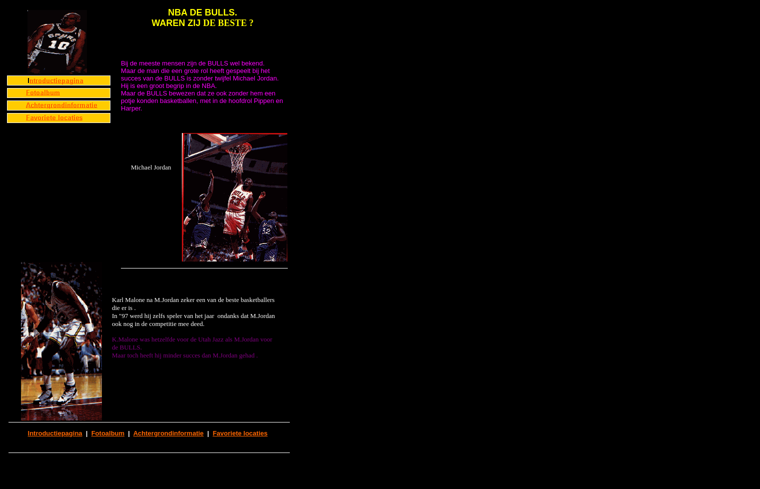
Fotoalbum (107, 433)
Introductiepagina (55, 433)
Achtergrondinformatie (168, 433)
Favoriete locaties (240, 433)
